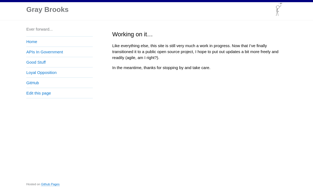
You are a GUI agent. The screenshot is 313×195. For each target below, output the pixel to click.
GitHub (32, 82)
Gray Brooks (47, 9)
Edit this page (38, 93)
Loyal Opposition (41, 72)
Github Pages (50, 184)
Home (31, 41)
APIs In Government (44, 52)
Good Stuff (36, 62)
